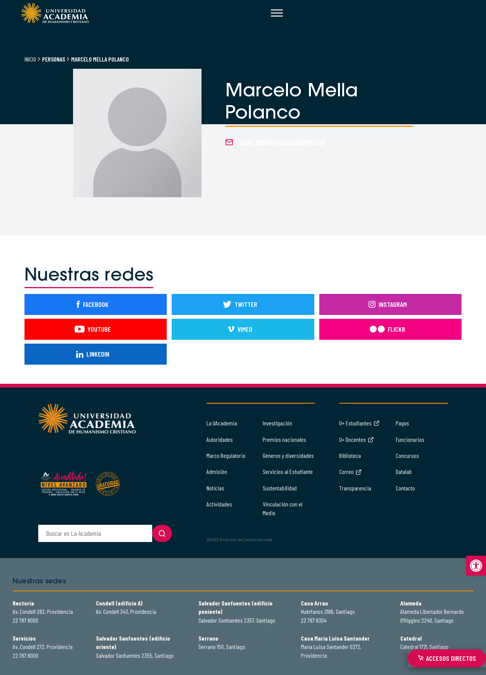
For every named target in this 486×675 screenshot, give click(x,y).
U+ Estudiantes (359, 423)
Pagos (402, 423)
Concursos (407, 455)
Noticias (215, 488)
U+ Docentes (356, 439)
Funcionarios (410, 439)
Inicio (30, 59)
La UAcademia (221, 423)
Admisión (216, 471)
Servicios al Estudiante (288, 471)
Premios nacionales (284, 439)
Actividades (219, 504)
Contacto (405, 488)
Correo (350, 471)
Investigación (277, 423)
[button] (476, 566)
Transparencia (355, 488)
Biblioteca (350, 455)
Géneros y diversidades (288, 455)
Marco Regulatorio (225, 455)
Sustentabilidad (280, 488)
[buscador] (95, 533)
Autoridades (219, 439)
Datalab (404, 471)
